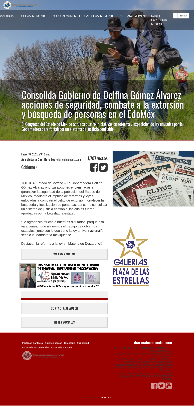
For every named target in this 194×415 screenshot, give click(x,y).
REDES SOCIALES (64, 322)
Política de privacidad (62, 347)
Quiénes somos (53, 343)
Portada (26, 343)
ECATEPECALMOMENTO (98, 16)
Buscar (183, 15)
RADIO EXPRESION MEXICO (159, 20)
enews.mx (106, 397)
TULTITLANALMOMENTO (133, 16)
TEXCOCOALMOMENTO (64, 16)
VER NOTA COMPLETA (64, 254)
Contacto (38, 343)
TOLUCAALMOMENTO (32, 16)
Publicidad (83, 343)
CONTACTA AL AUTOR (64, 308)
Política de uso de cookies (35, 347)
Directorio (69, 343)
